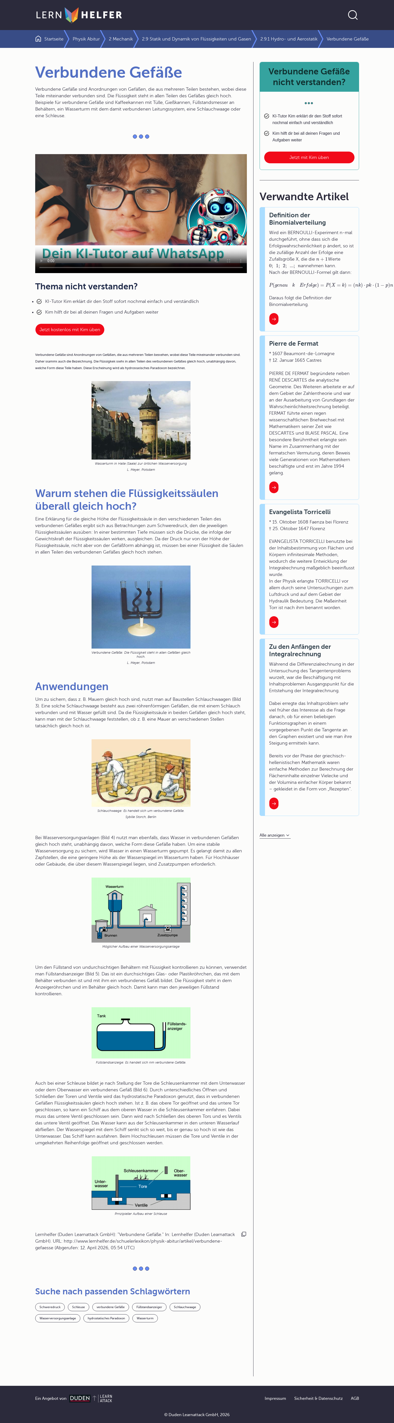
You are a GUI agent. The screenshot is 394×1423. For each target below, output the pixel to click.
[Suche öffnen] (353, 15)
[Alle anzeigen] (275, 835)
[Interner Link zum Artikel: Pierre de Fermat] (274, 487)
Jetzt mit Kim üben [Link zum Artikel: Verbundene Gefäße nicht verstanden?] (309, 157)
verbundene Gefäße (111, 1307)
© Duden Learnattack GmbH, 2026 (197, 1415)
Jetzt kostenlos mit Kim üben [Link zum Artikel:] (70, 329)
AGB (355, 1399)
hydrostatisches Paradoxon (106, 1318)
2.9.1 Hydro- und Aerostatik (288, 39)
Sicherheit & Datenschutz (318, 1399)
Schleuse (78, 1307)
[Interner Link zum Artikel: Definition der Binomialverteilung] (274, 319)
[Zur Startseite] (79, 15)
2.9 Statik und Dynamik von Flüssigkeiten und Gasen (196, 39)
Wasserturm (145, 1318)
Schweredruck (50, 1307)
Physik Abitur (86, 39)
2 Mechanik (121, 39)
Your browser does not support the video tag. (141, 213)
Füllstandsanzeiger (149, 1307)
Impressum (275, 1399)
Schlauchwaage (185, 1307)
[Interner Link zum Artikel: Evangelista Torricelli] (274, 622)
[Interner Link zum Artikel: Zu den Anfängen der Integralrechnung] (274, 803)
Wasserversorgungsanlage (58, 1318)
